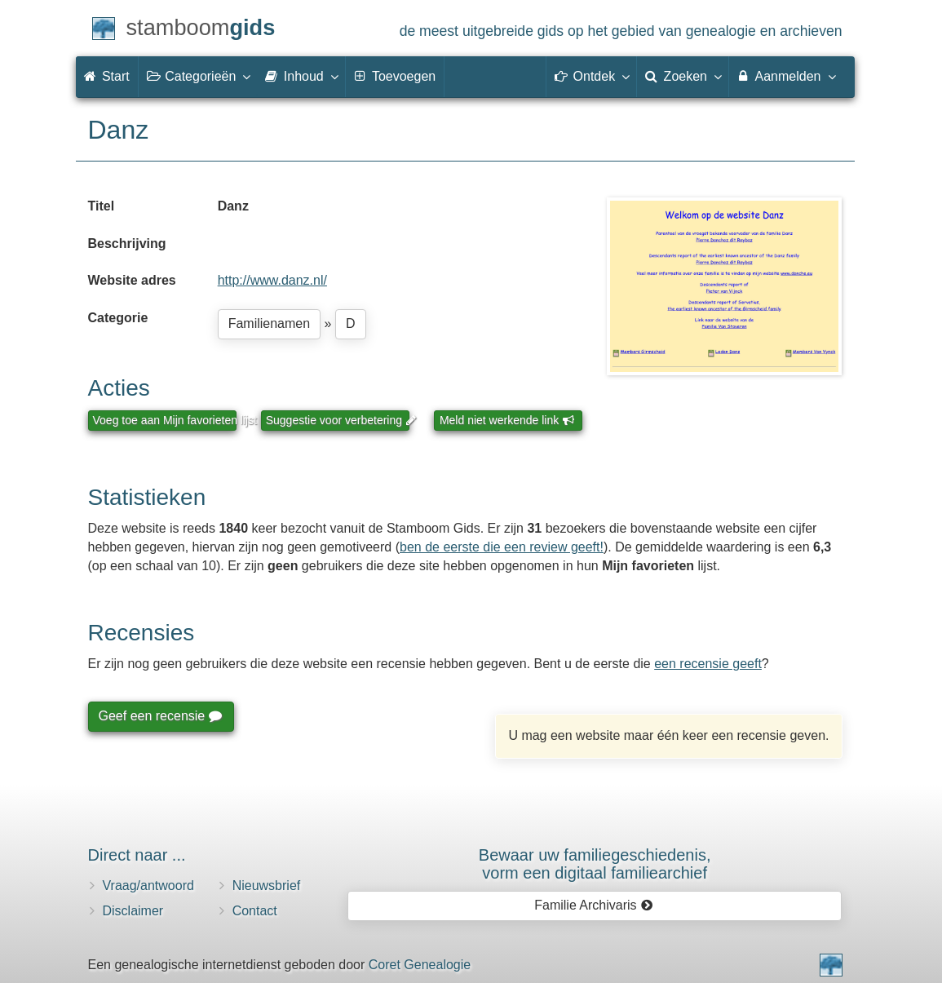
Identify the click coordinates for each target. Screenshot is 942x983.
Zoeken (682, 76)
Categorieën (198, 76)
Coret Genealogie (420, 965)
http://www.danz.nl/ (272, 280)
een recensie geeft (708, 664)
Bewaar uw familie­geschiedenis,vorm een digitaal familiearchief (595, 864)
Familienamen (269, 323)
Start (107, 76)
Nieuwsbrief (266, 885)
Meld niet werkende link (507, 420)
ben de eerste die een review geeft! (502, 547)
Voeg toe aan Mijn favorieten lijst (165, 420)
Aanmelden (785, 76)
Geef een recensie (160, 716)
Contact (254, 911)
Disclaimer (133, 911)
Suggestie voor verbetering (337, 420)
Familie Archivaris (593, 905)
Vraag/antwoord (148, 885)
